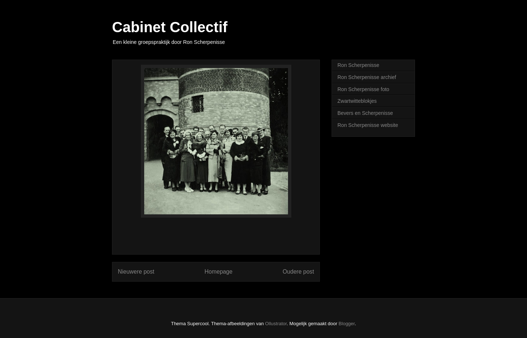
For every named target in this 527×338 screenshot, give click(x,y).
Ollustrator (276, 323)
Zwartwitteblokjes (357, 101)
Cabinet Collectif (170, 27)
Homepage (218, 271)
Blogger (347, 323)
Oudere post (298, 271)
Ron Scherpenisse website (367, 125)
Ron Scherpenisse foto (363, 89)
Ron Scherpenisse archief (366, 77)
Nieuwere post (136, 271)
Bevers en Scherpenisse (365, 113)
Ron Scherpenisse (358, 65)
